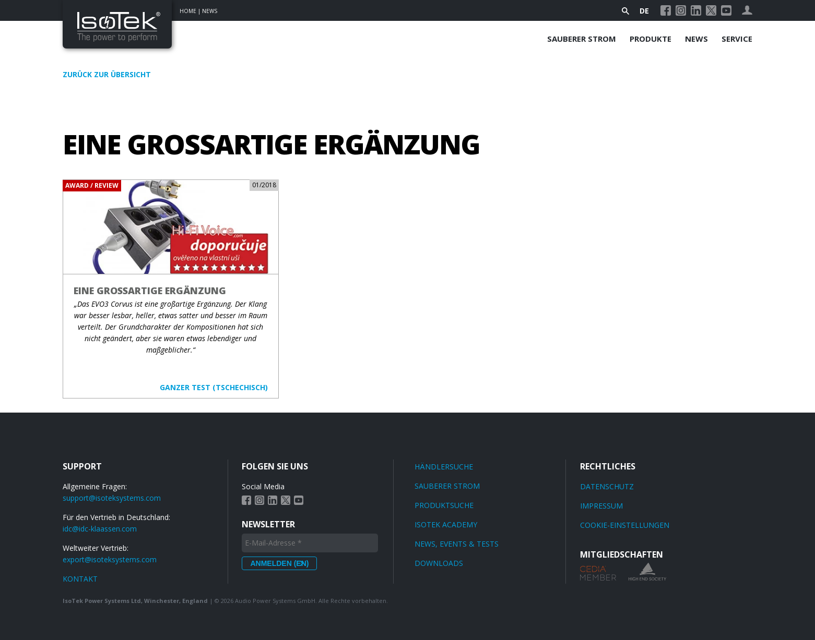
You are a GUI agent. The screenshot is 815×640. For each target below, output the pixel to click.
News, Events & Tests (457, 544)
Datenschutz (607, 486)
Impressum (601, 506)
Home (188, 11)
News (209, 11)
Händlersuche (444, 467)
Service (737, 38)
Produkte (650, 38)
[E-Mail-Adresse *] (310, 543)
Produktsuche (444, 505)
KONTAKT (80, 579)
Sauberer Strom (581, 38)
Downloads (439, 563)
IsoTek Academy (446, 524)
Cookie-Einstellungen (624, 525)
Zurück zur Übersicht (107, 74)
